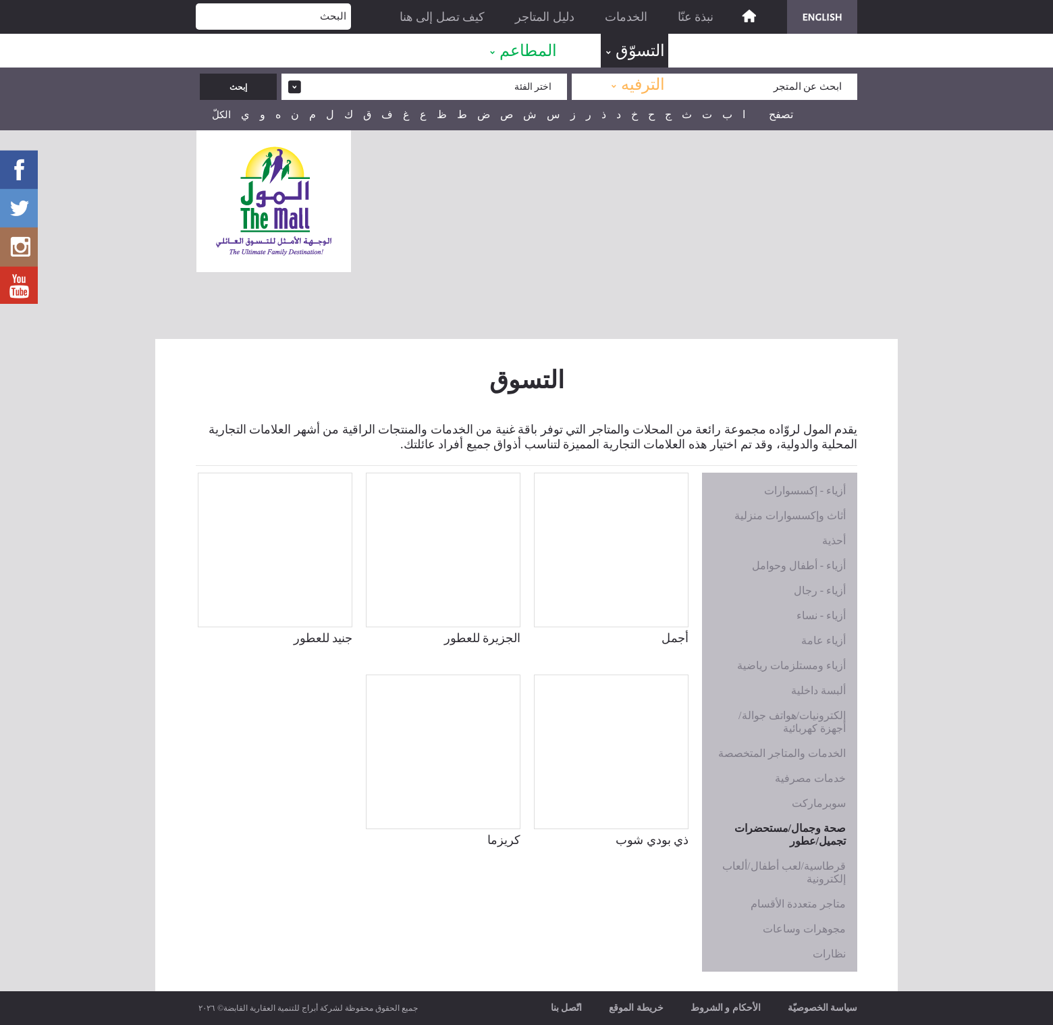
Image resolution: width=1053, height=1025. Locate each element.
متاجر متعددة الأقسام (798, 904)
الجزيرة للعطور (482, 638)
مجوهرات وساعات (804, 929)
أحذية (834, 540)
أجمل (675, 638)
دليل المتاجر (544, 17)
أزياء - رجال (820, 590)
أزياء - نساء (821, 615)
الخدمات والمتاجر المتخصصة (782, 753)
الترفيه (643, 84)
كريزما (503, 840)
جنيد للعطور (323, 638)
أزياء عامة (823, 640)
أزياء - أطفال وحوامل (799, 565)
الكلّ (221, 114)
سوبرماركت (819, 803)
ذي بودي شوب (652, 840)
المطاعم (528, 50)
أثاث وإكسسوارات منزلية (790, 515)
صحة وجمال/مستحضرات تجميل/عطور (790, 834)
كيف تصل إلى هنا (442, 17)
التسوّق (640, 50)
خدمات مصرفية (810, 778)
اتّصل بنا (567, 1008)
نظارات (829, 954)
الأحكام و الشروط (726, 1008)
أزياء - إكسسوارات (805, 490)
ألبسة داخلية (818, 690)
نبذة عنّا (696, 17)
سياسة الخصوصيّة (823, 1008)
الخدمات (626, 17)
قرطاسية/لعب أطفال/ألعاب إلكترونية (784, 872)
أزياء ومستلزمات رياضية (791, 665)
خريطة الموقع (636, 1008)
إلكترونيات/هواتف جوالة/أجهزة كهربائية (792, 722)
